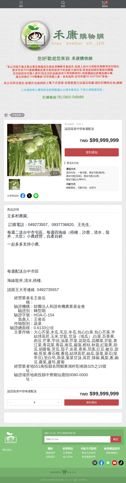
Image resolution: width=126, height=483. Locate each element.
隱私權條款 (112, 453)
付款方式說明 (88, 448)
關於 (50, 448)
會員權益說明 (112, 448)
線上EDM (68, 457)
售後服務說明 (88, 457)
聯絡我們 (50, 453)
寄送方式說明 (88, 453)
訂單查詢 (67, 453)
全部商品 (68, 448)
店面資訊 (50, 457)
